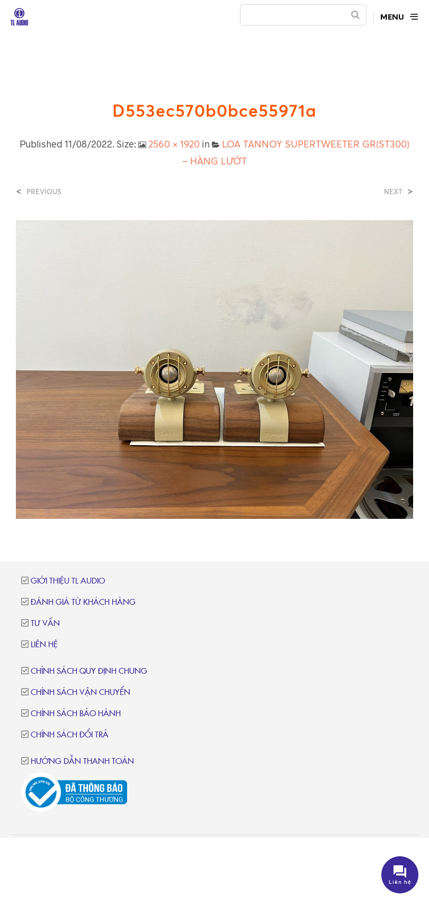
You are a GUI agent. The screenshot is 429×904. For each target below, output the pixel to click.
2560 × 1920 (174, 144)
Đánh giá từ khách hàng (83, 602)
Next (393, 191)
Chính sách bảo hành (76, 713)
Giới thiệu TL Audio (68, 581)
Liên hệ (44, 644)
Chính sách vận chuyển (80, 692)
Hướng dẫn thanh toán (82, 761)
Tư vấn (45, 623)
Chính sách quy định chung (89, 671)
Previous (43, 191)
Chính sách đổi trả (70, 735)
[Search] (355, 15)
